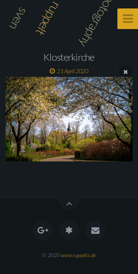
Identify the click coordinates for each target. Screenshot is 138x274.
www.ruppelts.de (78, 255)
